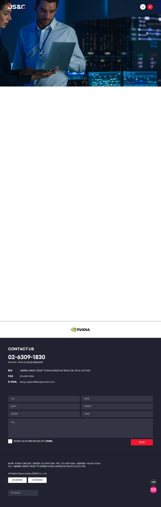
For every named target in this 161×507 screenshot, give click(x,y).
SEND (142, 442)
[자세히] (49, 441)
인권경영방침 (37, 480)
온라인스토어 (153, 490)
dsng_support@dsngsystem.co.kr (37, 382)
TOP (154, 482)
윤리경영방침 (17, 480)
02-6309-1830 (26, 357)
